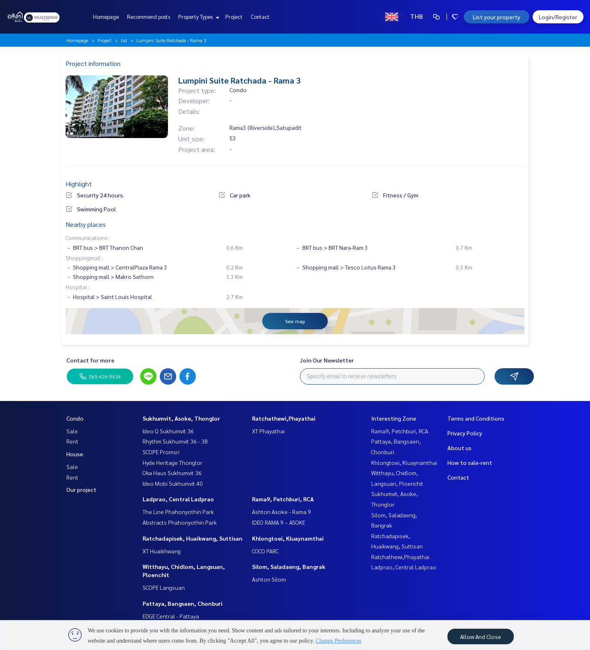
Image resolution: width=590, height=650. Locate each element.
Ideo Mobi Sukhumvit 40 (173, 483)
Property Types (197, 16)
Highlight (79, 183)
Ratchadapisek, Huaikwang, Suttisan (193, 538)
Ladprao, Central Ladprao (178, 499)
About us (459, 447)
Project (234, 16)
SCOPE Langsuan (164, 587)
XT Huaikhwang (162, 551)
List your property (496, 16)
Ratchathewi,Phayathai (283, 418)
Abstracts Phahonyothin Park (180, 522)
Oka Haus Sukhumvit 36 (172, 472)
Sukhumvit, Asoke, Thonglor (181, 418)
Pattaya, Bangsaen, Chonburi (182, 603)
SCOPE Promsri (161, 451)
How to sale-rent (469, 462)
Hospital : (78, 286)
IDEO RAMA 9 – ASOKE (278, 522)
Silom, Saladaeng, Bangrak (288, 566)
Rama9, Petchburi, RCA (283, 499)
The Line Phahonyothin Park (178, 511)
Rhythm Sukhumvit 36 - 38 (175, 441)
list (124, 40)
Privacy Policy (464, 433)
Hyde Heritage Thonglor (172, 462)
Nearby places (86, 224)
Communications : (88, 237)
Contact (260, 16)
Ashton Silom (269, 579)
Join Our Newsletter (327, 360)
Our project (81, 489)
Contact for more (90, 360)
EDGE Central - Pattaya (171, 616)
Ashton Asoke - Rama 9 (281, 511)
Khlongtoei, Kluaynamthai (288, 538)
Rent (72, 441)
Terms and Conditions (475, 418)
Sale (72, 431)
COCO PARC (265, 551)
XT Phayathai (268, 431)
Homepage (106, 16)
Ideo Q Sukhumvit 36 (168, 431)
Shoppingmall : (84, 257)
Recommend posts (148, 16)
